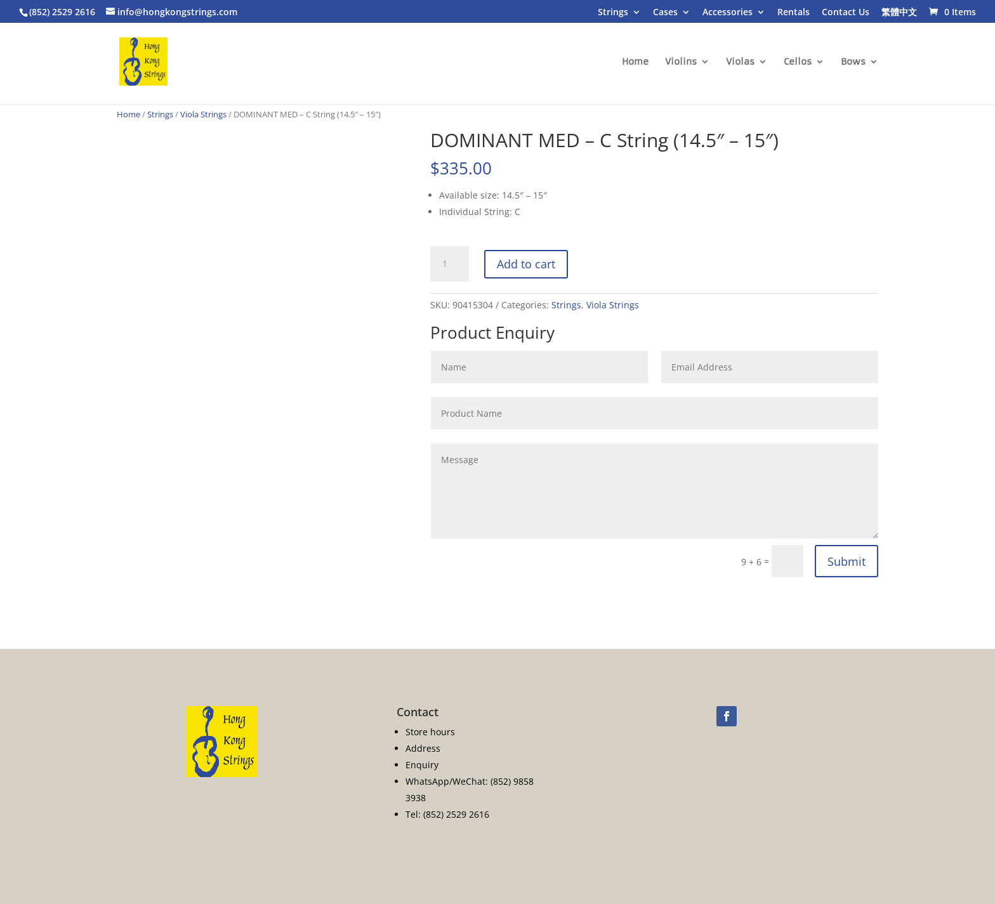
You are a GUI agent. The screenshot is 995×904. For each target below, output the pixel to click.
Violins (681, 62)
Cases (665, 13)
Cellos (798, 62)
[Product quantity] (449, 264)
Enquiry (421, 765)
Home (635, 62)
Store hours (430, 732)
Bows (853, 62)
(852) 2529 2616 (62, 12)
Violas (740, 62)
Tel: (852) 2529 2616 (447, 814)
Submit (846, 561)
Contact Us (845, 13)
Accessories (727, 13)
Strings (613, 13)
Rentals (793, 13)
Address (422, 748)
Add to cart (526, 264)
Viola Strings (203, 114)
